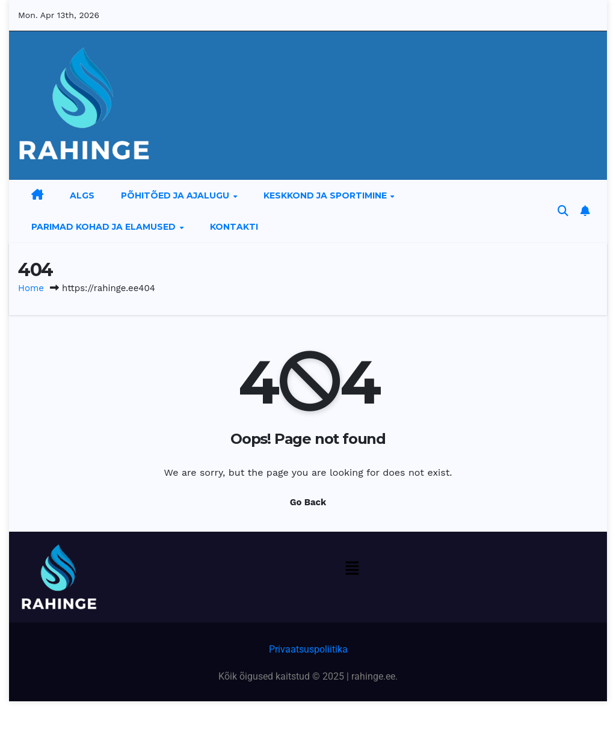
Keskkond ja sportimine (326, 195)
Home (31, 288)
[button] (563, 210)
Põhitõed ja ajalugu (176, 195)
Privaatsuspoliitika (308, 649)
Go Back (308, 502)
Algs (82, 195)
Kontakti (234, 226)
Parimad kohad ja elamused (104, 226)
